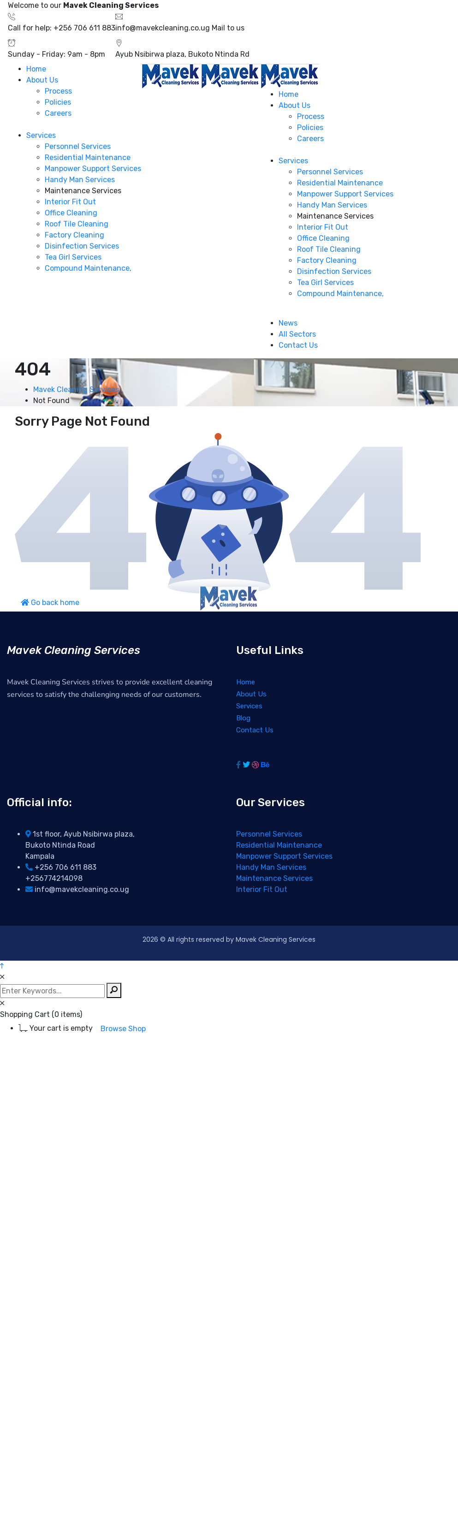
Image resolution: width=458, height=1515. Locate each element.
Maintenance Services (274, 878)
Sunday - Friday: (36, 54)
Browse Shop (123, 1028)
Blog (243, 718)
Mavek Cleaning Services (76, 389)
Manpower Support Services (284, 856)
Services (249, 706)
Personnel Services (269, 834)
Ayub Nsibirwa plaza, (150, 54)
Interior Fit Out (261, 889)
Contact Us (255, 730)
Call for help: (30, 28)
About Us (251, 694)
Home (245, 682)
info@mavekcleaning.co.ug (162, 28)
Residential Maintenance (279, 845)
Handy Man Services (271, 867)
